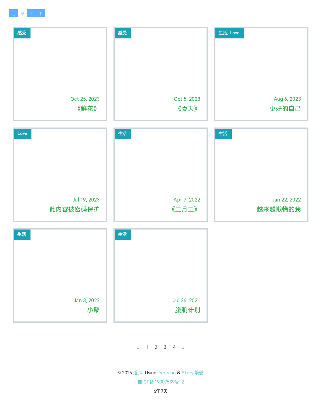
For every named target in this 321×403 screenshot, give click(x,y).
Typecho (167, 372)
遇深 (138, 372)
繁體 (199, 372)
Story (187, 372)
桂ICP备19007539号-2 (160, 381)
